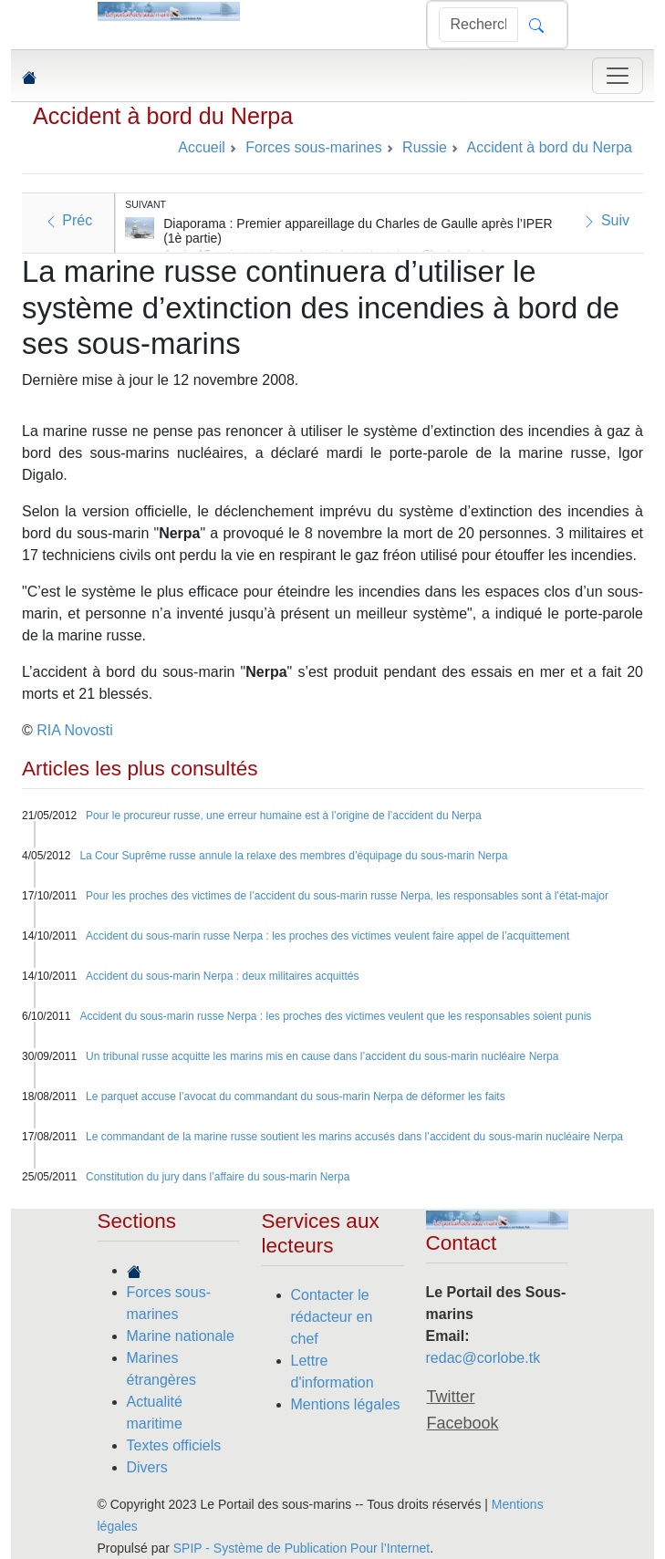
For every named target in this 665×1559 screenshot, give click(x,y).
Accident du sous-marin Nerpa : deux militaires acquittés (222, 976)
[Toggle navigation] (617, 75)
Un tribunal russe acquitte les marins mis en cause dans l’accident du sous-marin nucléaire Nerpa (322, 1056)
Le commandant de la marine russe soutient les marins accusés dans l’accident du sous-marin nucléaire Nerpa (354, 1136)
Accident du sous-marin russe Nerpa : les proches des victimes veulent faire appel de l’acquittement (327, 936)
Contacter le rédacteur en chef (332, 1316)
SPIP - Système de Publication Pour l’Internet (301, 1548)
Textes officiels (174, 1445)
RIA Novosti (74, 730)
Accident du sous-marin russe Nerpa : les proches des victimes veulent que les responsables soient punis (335, 1016)
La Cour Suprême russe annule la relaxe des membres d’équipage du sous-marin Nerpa (293, 855)
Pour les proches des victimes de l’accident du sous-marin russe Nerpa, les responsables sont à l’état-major (347, 895)
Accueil (201, 147)
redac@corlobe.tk (483, 1358)
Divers (147, 1467)
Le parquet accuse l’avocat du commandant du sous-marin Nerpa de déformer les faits (295, 1096)
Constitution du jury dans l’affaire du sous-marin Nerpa (217, 1176)
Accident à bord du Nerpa (163, 116)
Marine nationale (180, 1336)
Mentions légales (345, 1404)
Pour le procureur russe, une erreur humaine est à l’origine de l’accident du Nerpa (284, 815)
